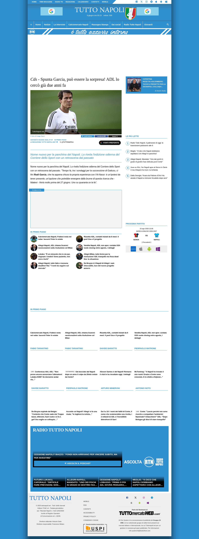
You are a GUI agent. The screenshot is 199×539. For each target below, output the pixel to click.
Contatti (87, 509)
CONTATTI (95, 2)
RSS (85, 505)
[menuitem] (31, 25)
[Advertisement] (146, 273)
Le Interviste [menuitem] (59, 24)
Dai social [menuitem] (116, 24)
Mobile (86, 501)
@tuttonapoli (67, 142)
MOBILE (105, 2)
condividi (101, 136)
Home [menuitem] (38, 24)
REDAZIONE (70, 2)
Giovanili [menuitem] (148, 24)
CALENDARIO (83, 2)
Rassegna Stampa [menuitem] (100, 24)
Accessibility (89, 513)
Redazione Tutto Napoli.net (44, 142)
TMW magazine (46, 2)
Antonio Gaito (56, 521)
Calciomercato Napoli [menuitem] (78, 24)
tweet (115, 136)
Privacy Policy (89, 516)
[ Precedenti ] (146, 242)
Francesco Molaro (58, 524)
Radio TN (59, 2)
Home (34, 2)
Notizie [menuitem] (47, 24)
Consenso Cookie (90, 520)
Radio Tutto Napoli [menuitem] (132, 24)
